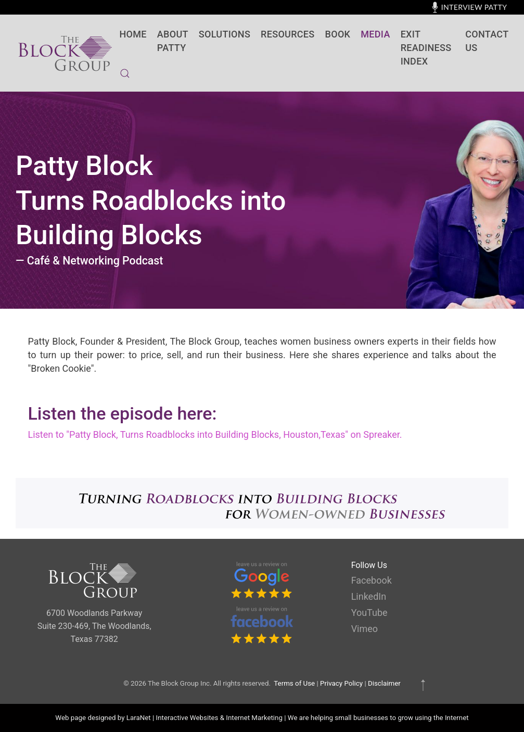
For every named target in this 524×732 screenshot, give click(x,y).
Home (133, 34)
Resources (287, 34)
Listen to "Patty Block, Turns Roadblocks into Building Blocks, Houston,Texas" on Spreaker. (215, 434)
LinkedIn (369, 596)
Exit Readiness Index (426, 48)
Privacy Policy (341, 683)
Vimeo (364, 628)
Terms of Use (294, 683)
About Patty (172, 41)
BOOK (338, 34)
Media (375, 34)
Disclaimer (384, 683)
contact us (486, 41)
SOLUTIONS (224, 34)
